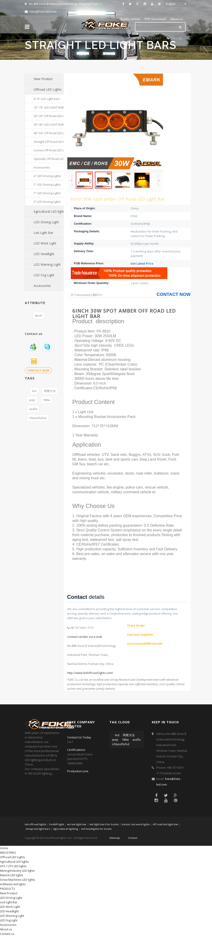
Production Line (77, 771)
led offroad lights (35, 824)
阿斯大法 (50, 391)
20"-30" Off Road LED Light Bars (55, 116)
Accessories (42, 167)
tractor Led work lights (136, 824)
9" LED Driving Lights (47, 202)
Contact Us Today (79, 737)
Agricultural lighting (65, 828)
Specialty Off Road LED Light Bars (56, 159)
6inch (38, 316)
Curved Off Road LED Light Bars (55, 150)
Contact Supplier (140, 634)
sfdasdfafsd (37, 418)
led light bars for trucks (104, 824)
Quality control (130, 19)
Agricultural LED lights (49, 211)
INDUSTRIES (8, 853)
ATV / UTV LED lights (13, 866)
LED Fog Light (44, 275)
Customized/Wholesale (144, 643)
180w (46, 400)
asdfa (33, 409)
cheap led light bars (37, 828)
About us (176, 19)
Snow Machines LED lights (17, 880)
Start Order (136, 625)
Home (4, 848)
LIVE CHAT (153, 38)
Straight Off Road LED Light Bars (55, 142)
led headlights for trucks (96, 828)
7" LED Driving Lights (47, 193)
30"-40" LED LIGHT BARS (50, 124)
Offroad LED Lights (48, 89)
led (34, 391)
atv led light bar (77, 824)
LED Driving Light (46, 222)
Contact (132, 837)
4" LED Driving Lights (47, 176)
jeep (32, 400)
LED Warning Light (47, 264)
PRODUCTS (7, 889)
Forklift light (56, 824)
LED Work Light (45, 243)
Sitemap (114, 837)
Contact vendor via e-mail (84, 637)
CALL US (176, 38)
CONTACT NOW (38, 370)
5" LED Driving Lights (47, 184)
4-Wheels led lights (13, 884)
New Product (43, 79)
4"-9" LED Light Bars (47, 99)
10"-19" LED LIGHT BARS (50, 107)
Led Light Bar (43, 233)
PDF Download (155, 19)
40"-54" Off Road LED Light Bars (55, 133)
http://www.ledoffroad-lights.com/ (90, 673)
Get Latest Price (142, 263)
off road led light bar (165, 824)
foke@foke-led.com (40, 11)
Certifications (76, 750)
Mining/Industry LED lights (17, 871)
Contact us (7, 934)
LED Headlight (44, 254)
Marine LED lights (11, 875)
